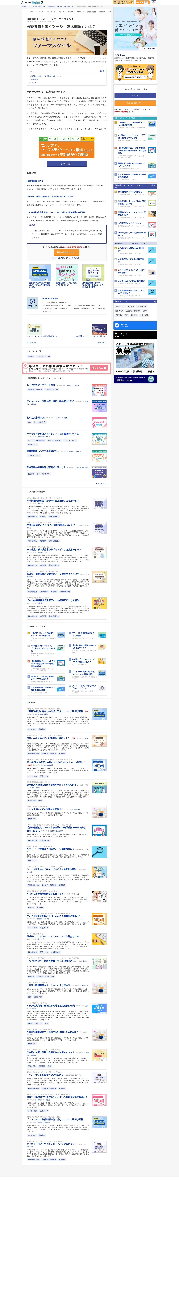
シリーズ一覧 (51, 12)
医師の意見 (32, 729)
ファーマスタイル (43, 356)
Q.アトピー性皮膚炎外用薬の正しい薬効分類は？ (51, 849)
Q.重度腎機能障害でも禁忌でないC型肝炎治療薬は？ (53, 1032)
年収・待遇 (32, 800)
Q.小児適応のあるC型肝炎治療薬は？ (45, 809)
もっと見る (101, 484)
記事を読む (67, 164)
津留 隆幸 (30, 576)
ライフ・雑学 (32, 776)
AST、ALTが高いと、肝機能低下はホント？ (48, 738)
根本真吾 (40, 503)
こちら (89, 234)
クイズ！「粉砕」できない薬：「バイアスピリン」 (52, 1144)
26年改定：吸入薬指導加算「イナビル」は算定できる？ (54, 549)
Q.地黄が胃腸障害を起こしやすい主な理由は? (49, 985)
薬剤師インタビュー (35, 1023)
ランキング (39, 12)
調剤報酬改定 (32, 516)
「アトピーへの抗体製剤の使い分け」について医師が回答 (55, 1119)
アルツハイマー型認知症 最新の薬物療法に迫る (51, 401)
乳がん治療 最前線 (36, 417)
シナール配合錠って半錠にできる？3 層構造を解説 (52, 869)
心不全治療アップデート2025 (41, 385)
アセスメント (120, 307)
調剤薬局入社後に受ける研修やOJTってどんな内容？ (53, 785)
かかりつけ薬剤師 (54, 440)
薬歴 (109, 12)
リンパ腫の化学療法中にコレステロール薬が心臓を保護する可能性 (57, 212)
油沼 (77, 894)
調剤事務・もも (42, 552)
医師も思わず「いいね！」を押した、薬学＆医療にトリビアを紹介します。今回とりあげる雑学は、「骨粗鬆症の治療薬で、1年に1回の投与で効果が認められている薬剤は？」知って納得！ (58, 1105)
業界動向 (31, 356)
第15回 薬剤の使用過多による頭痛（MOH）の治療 (50, 196)
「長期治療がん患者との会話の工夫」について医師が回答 (55, 711)
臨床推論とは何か (35, 181)
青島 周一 (40, 603)
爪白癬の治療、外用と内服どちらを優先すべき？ (51, 1052)
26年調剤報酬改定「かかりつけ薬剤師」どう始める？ (53, 500)
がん (29, 422)
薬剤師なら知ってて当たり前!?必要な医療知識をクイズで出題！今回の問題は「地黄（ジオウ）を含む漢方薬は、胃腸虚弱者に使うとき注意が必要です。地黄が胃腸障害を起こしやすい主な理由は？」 (58, 991)
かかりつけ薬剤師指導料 (36, 440)
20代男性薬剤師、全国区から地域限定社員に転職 (51, 1005)
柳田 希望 (40, 939)
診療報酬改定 (91, 12)
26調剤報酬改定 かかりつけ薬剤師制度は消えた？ (51, 525)
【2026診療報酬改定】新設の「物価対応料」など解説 (53, 600)
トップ (31, 12)
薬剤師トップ (26, 6)
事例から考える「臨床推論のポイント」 (46, 76)
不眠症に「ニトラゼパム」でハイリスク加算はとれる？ (54, 936)
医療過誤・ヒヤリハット (45, 977)
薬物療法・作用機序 (35, 389)
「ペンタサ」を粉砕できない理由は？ (45, 1075)
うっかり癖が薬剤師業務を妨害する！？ (46, 894)
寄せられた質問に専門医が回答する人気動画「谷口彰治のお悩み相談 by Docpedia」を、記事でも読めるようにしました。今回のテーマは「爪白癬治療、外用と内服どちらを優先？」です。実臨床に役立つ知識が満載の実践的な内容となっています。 (58, 1060)
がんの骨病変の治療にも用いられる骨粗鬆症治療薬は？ (54, 916)
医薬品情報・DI (33, 754)
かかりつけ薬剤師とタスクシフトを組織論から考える (53, 434)
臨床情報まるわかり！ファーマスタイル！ (62, 6)
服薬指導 (102, 12)
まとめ (33, 83)
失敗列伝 (40, 907)
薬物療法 (41, 729)
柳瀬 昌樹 (77, 809)
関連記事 (34, 79)
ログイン (154, 2)
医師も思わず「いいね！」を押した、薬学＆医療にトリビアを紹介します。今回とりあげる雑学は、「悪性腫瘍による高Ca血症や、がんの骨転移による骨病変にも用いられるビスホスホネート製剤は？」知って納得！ (58, 770)
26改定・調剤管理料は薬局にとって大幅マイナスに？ (53, 574)
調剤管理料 (44, 592)
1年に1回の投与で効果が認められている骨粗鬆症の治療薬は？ (57, 1097)
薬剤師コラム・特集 (39, 6)
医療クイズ (80, 12)
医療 (49, 1066)
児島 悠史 (78, 1075)
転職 (40, 800)
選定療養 (70, 12)
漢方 (29, 997)
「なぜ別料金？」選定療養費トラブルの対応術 (50, 961)
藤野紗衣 (85, 985)
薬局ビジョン (32, 444)
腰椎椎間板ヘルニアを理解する (42, 451)
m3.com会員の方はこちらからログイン (67, 258)
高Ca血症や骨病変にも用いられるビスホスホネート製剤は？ (56, 762)
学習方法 (118, 315)
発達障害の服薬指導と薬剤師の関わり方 (46, 467)
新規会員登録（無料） (66, 252)
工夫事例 (131, 307)
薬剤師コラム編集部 (73, 385)
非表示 (102, 71)
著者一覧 (61, 12)
